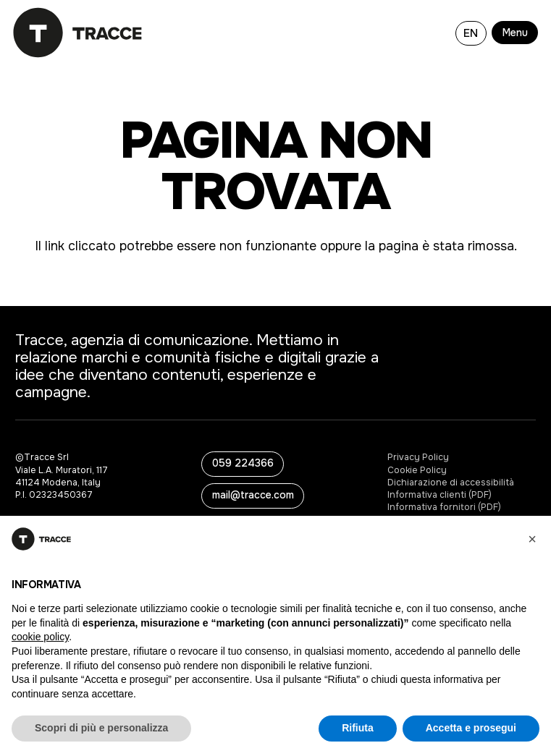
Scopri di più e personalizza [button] (101, 728)
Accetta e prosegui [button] (471, 728)
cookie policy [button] (40, 636)
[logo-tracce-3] (78, 32)
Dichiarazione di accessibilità (450, 482)
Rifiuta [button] (358, 728)
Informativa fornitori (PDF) (444, 507)
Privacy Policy (418, 457)
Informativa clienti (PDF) (439, 495)
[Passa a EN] (471, 33)
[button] (517, 32)
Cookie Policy (417, 470)
